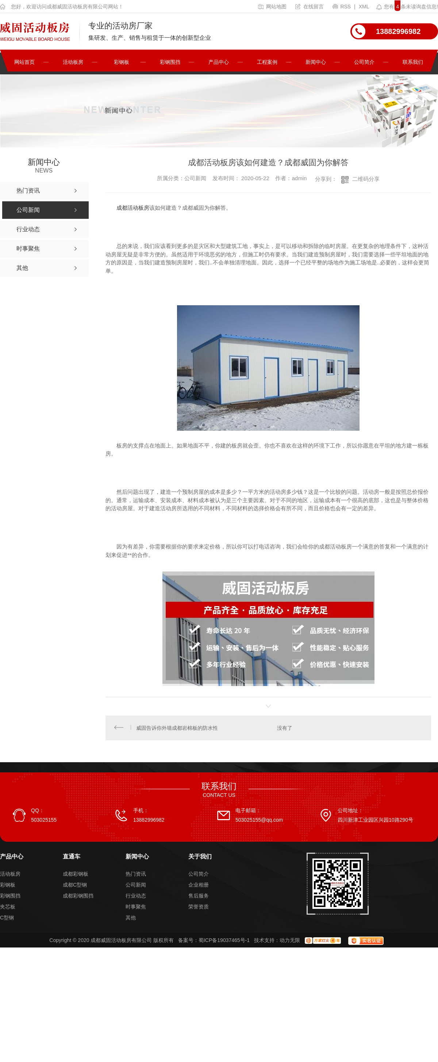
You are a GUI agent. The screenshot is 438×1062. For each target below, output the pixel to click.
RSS (343, 6)
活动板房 (73, 62)
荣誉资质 (198, 908)
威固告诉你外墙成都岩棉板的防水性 (177, 728)
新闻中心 (316, 62)
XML (364, 6)
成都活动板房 (132, 208)
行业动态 (136, 897)
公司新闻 (136, 886)
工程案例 (267, 62)
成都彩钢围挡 (78, 897)
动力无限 (290, 941)
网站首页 (24, 62)
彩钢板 (121, 62)
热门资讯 (136, 875)
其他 (131, 919)
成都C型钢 (75, 886)
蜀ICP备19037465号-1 (224, 941)
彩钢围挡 (170, 62)
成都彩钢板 (75, 875)
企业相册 (198, 886)
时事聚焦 (136, 908)
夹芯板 (7, 908)
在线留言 (309, 6)
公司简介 (364, 62)
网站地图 (272, 6)
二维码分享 (366, 179)
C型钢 (7, 919)
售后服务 (198, 897)
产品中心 (218, 62)
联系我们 (413, 62)
